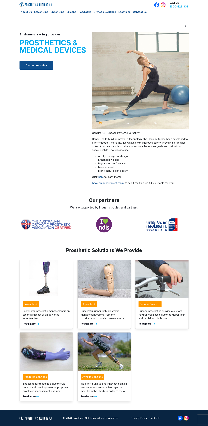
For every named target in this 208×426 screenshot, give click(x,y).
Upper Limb (57, 11)
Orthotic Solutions (105, 11)
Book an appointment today (108, 183)
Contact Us (140, 11)
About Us (26, 11)
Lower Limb (41, 11)
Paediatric (85, 11)
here (101, 176)
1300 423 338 (179, 6)
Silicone (71, 11)
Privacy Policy (139, 418)
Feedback (154, 418)
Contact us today (36, 65)
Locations (124, 11)
